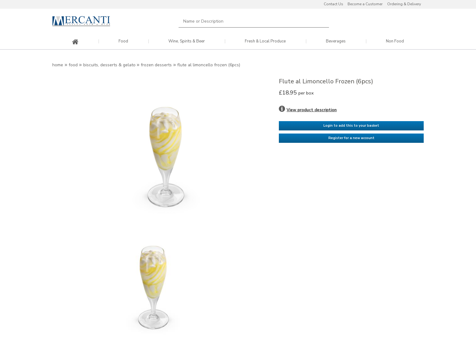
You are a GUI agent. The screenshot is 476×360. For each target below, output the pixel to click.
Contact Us (333, 4)
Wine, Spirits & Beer (186, 41)
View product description (312, 110)
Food (123, 41)
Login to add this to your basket (351, 125)
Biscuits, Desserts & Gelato (110, 65)
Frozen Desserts (156, 65)
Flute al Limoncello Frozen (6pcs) (208, 65)
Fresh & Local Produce (265, 41)
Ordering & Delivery (404, 4)
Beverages (336, 41)
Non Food (395, 41)
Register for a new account (351, 138)
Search (320, 21)
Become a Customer (365, 4)
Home (57, 65)
